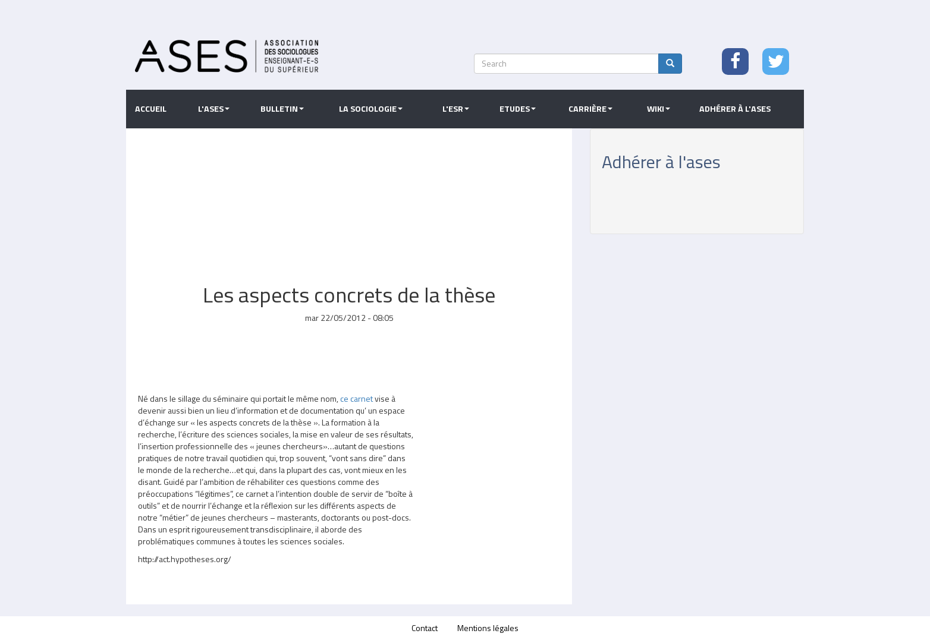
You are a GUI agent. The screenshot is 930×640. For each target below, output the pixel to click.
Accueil (150, 108)
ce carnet (356, 398)
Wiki (658, 108)
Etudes (517, 108)
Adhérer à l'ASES (735, 108)
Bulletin (282, 108)
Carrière (590, 108)
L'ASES (214, 108)
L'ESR (455, 108)
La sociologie (371, 108)
